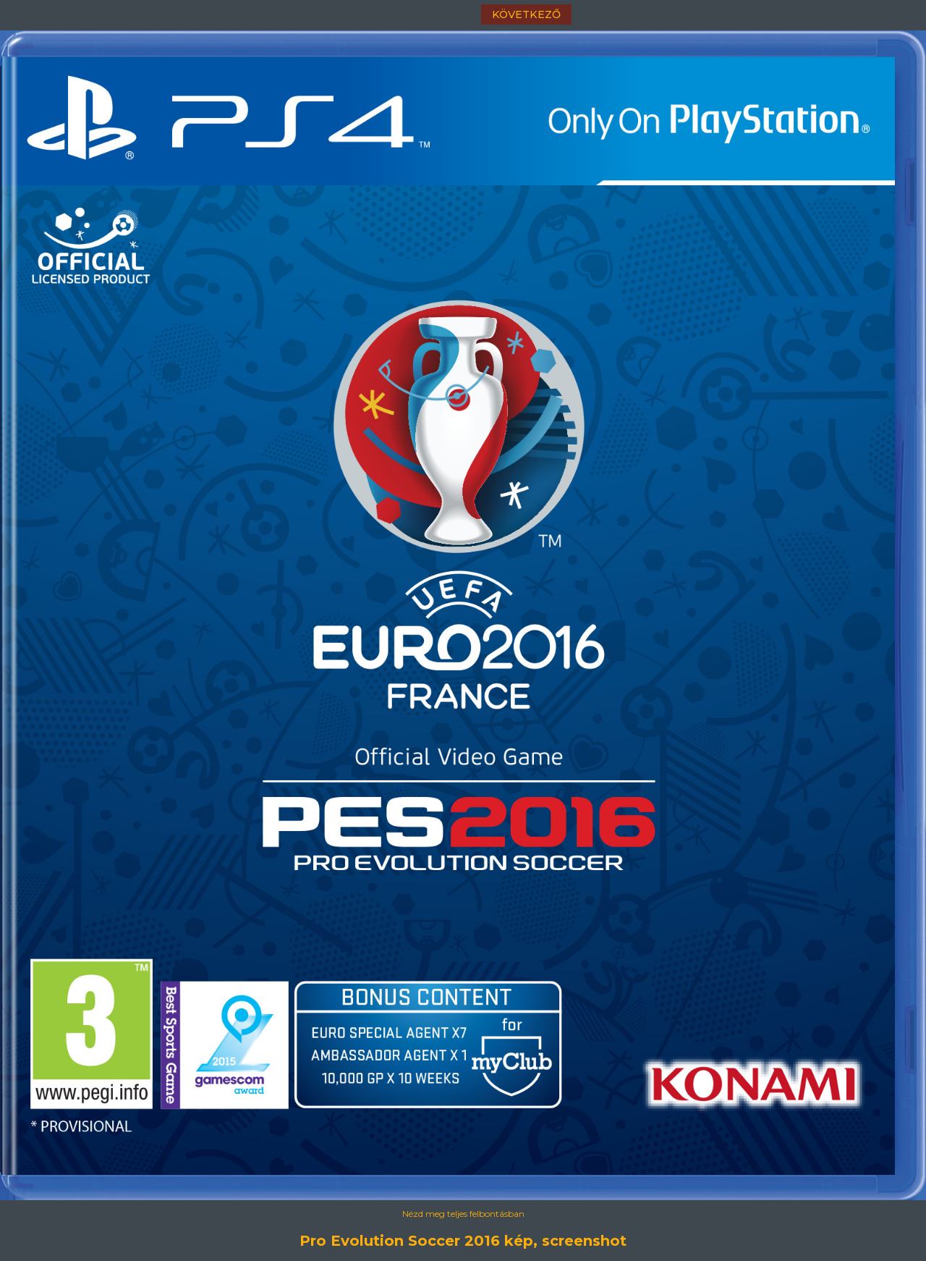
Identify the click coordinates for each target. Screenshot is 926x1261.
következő (526, 14)
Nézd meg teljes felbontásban (463, 1213)
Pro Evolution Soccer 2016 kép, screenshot (463, 1240)
